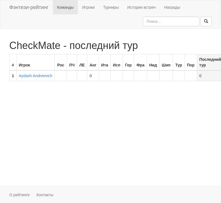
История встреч (141, 7)
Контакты (45, 195)
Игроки (88, 7)
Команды (65, 7)
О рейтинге (19, 195)
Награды (172, 7)
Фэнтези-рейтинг (29, 7)
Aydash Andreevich (36, 75)
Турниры (111, 7)
